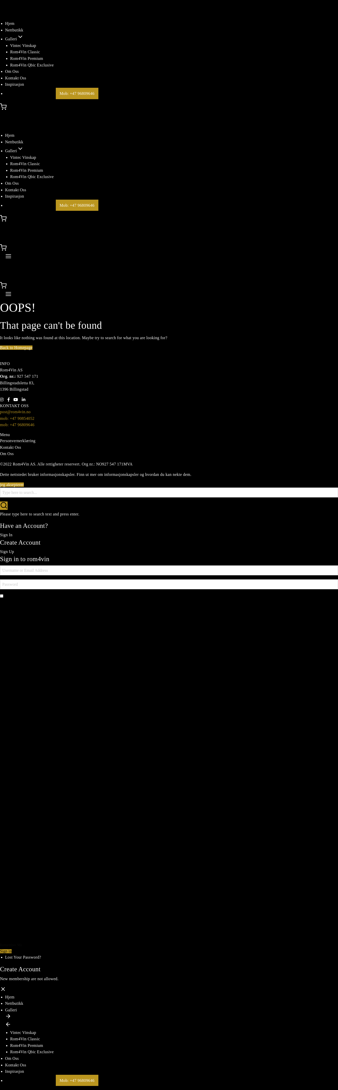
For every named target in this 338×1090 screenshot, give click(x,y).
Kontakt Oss (15, 78)
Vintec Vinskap (23, 45)
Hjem (9, 23)
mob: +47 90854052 (17, 418)
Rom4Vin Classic (25, 52)
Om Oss (12, 71)
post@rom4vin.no (15, 412)
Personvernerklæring (17, 441)
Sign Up (7, 551)
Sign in (6, 951)
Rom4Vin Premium (26, 58)
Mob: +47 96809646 (77, 93)
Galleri (14, 39)
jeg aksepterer (12, 484)
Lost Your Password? (23, 957)
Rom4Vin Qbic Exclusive (32, 65)
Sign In (6, 535)
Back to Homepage (16, 347)
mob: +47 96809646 (17, 425)
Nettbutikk (14, 30)
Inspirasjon (14, 84)
